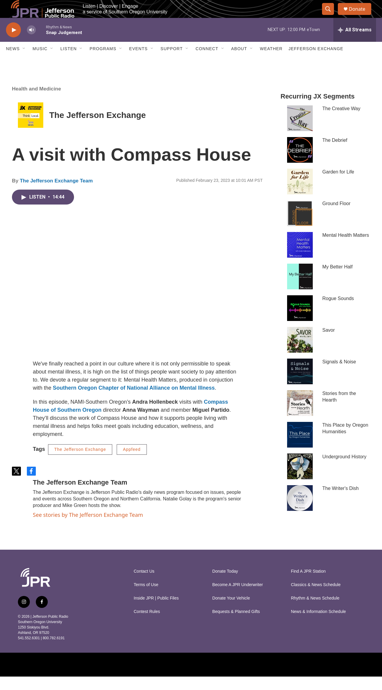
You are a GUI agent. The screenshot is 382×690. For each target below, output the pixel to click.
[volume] (31, 43)
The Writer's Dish (340, 501)
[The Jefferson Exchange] (30, 128)
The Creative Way (341, 122)
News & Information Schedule (318, 625)
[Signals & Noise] (300, 385)
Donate (361, 16)
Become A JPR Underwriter (237, 598)
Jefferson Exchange (316, 62)
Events (138, 62)
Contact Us (144, 585)
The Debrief (334, 153)
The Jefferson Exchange (97, 128)
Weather (271, 62)
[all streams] (354, 43)
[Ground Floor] (300, 226)
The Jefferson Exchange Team (56, 194)
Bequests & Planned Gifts (236, 625)
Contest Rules (147, 625)
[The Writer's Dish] (300, 511)
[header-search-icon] (331, 16)
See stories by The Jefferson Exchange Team (88, 528)
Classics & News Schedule (316, 598)
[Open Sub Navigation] (24, 62)
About (239, 62)
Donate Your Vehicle (231, 611)
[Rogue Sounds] (300, 321)
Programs (103, 62)
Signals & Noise (339, 375)
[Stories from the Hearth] (300, 416)
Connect (206, 62)
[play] (13, 43)
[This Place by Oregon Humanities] (300, 448)
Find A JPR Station (308, 585)
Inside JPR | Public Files (156, 611)
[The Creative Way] (300, 132)
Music (40, 62)
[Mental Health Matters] (300, 258)
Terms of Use (146, 598)
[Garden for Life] (300, 195)
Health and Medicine (36, 102)
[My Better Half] (300, 290)
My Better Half (337, 280)
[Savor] (300, 353)
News (13, 62)
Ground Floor (336, 216)
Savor (328, 343)
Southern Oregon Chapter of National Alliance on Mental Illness (134, 401)
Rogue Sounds (338, 311)
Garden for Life (338, 185)
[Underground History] (300, 480)
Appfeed (132, 462)
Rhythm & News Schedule (315, 611)
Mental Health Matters (345, 248)
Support (172, 62)
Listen (68, 62)
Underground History (344, 470)
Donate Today (225, 585)
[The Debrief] (300, 163)
